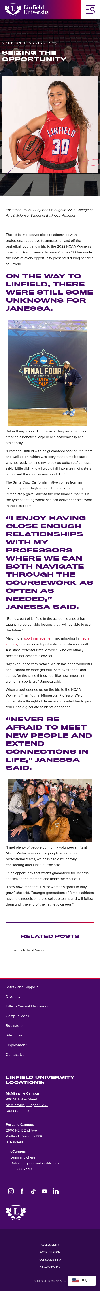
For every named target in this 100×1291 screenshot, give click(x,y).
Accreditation (50, 1252)
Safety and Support (22, 987)
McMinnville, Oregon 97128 (27, 1105)
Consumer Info (50, 1259)
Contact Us (15, 1054)
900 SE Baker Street (21, 1099)
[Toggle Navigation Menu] (90, 9)
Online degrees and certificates (34, 1163)
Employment (16, 1045)
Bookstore (14, 1025)
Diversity (13, 996)
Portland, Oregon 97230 (24, 1136)
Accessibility (50, 1244)
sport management (38, 638)
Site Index (14, 1035)
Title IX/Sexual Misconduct (28, 1006)
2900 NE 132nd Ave (21, 1130)
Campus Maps (17, 1016)
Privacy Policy (50, 1267)
